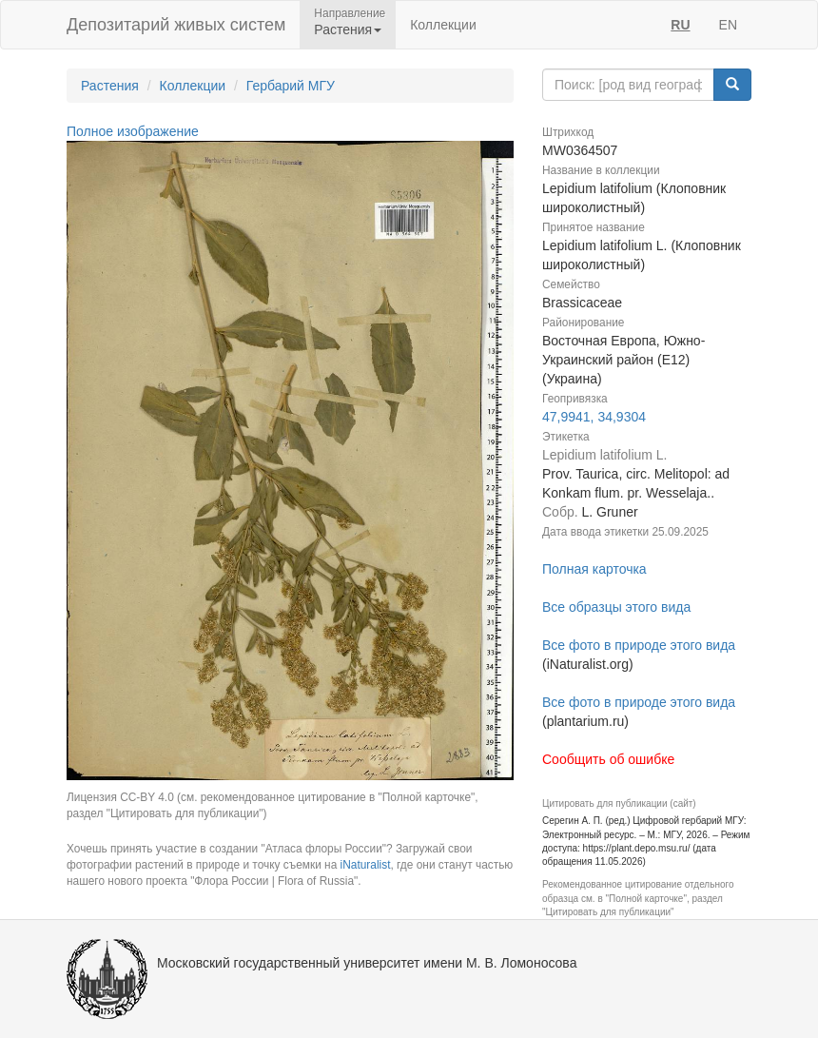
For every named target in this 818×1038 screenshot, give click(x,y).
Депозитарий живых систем (176, 24)
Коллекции (443, 24)
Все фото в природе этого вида (638, 645)
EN (728, 24)
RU (680, 24)
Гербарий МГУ (290, 85)
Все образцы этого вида (616, 607)
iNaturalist (366, 865)
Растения (110, 85)
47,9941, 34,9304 (594, 416)
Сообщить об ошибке (608, 759)
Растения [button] (347, 29)
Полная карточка (594, 569)
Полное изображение (133, 131)
